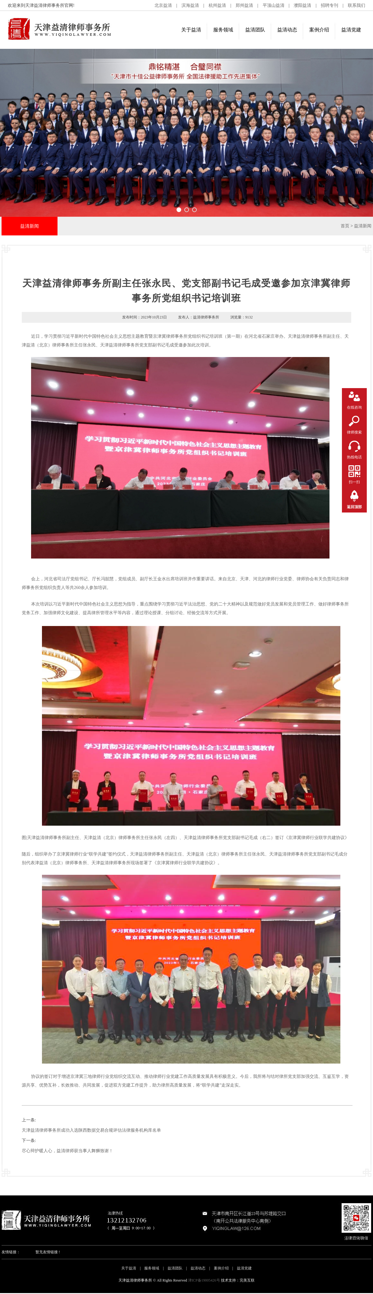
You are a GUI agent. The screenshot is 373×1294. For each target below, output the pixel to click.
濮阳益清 (302, 5)
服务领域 (223, 29)
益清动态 (287, 29)
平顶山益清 (273, 5)
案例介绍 (319, 29)
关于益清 (191, 29)
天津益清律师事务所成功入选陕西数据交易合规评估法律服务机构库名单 (91, 1130)
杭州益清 (217, 5)
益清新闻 (362, 226)
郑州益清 (244, 5)
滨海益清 (190, 5)
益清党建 (351, 29)
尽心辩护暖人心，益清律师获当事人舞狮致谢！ (67, 1150)
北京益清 (163, 5)
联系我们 (356, 5)
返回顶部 (354, 507)
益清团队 (255, 29)
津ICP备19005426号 (204, 1280)
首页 (345, 226)
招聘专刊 (329, 5)
